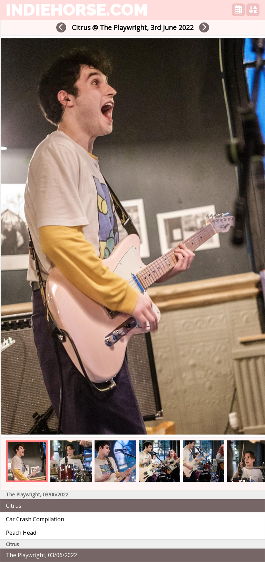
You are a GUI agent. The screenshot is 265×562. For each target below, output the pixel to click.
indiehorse (77, 9)
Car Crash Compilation (35, 519)
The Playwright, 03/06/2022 (41, 555)
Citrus (13, 505)
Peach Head (21, 532)
